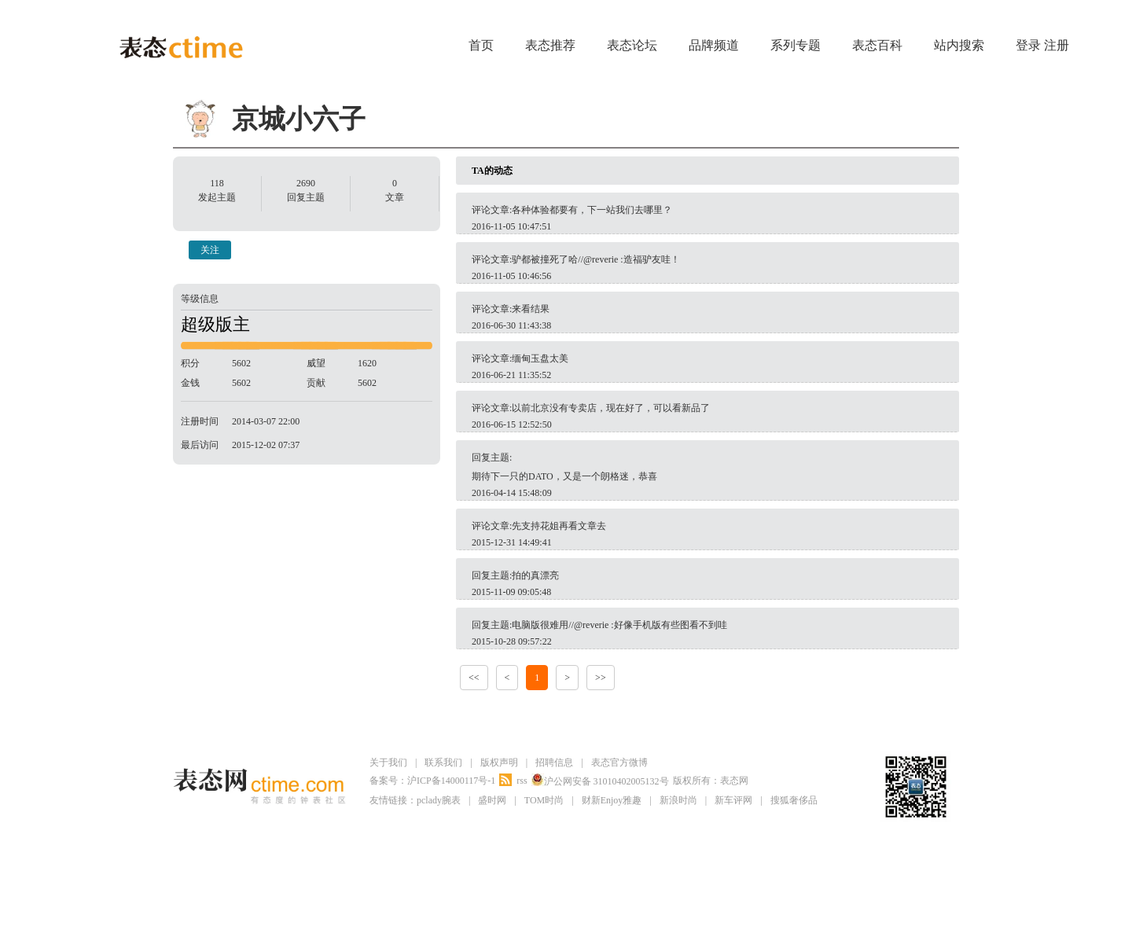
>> (600, 677)
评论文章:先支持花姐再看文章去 (539, 525)
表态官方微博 (619, 762)
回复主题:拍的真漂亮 (515, 575)
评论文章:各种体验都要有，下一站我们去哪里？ (572, 209)
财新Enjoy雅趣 (612, 800)
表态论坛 (632, 45)
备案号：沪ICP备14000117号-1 (432, 780)
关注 (209, 249)
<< (474, 677)
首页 (481, 45)
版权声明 (499, 762)
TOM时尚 (544, 800)
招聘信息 (554, 762)
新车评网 (733, 800)
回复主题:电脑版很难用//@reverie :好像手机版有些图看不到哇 (599, 624)
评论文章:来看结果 (510, 308)
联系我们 (443, 762)
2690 (305, 183)
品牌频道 (714, 45)
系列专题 (795, 45)
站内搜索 (959, 45)
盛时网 (492, 800)
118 (217, 183)
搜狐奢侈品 (794, 800)
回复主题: (707, 469)
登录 (1028, 45)
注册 (1056, 45)
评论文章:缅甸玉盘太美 (520, 358)
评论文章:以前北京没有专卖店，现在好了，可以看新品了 (591, 407)
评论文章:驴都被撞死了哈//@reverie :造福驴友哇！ (576, 259)
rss (521, 780)
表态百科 (877, 45)
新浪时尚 (678, 800)
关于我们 (388, 762)
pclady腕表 (439, 800)
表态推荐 (550, 45)
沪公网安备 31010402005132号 (600, 780)
